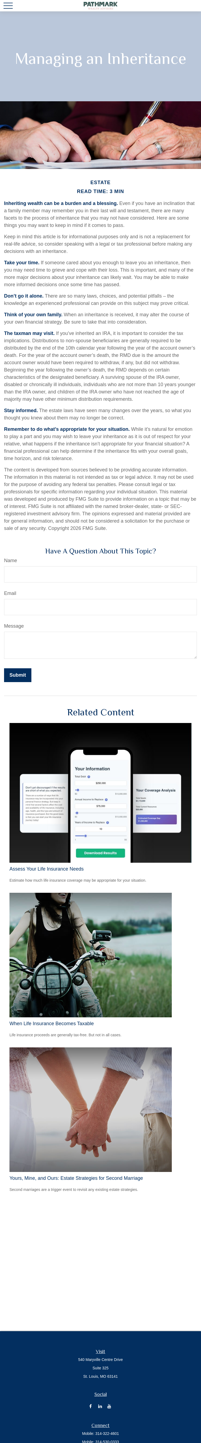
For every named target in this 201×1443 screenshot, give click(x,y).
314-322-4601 (107, 1433)
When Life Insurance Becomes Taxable (51, 1023)
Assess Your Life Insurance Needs (46, 869)
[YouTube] (109, 1406)
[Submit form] (17, 675)
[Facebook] (90, 1406)
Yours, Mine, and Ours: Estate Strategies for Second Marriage (76, 1178)
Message (14, 626)
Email (10, 593)
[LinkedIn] (100, 1406)
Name (10, 560)
